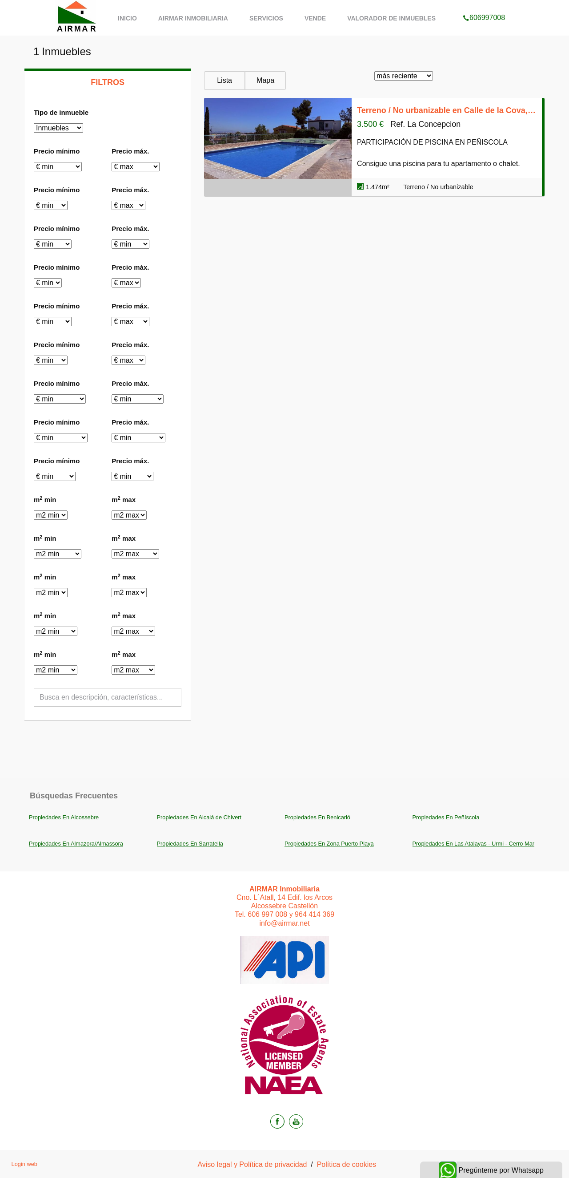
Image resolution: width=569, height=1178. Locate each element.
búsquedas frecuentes (74, 795)
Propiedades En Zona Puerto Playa (329, 843)
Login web (24, 1164)
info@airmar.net (284, 923)
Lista (224, 80)
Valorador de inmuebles (391, 18)
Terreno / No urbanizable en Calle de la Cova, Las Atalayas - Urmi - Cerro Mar (447, 110)
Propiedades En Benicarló (317, 817)
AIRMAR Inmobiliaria (193, 18)
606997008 (484, 6)
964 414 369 (314, 914)
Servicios (266, 18)
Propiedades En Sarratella (190, 843)
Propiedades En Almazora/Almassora (76, 843)
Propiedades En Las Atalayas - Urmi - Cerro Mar (474, 843)
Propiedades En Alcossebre (64, 817)
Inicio (127, 18)
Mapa (265, 80)
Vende (315, 18)
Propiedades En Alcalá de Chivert (199, 817)
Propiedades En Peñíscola (446, 817)
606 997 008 (267, 914)
